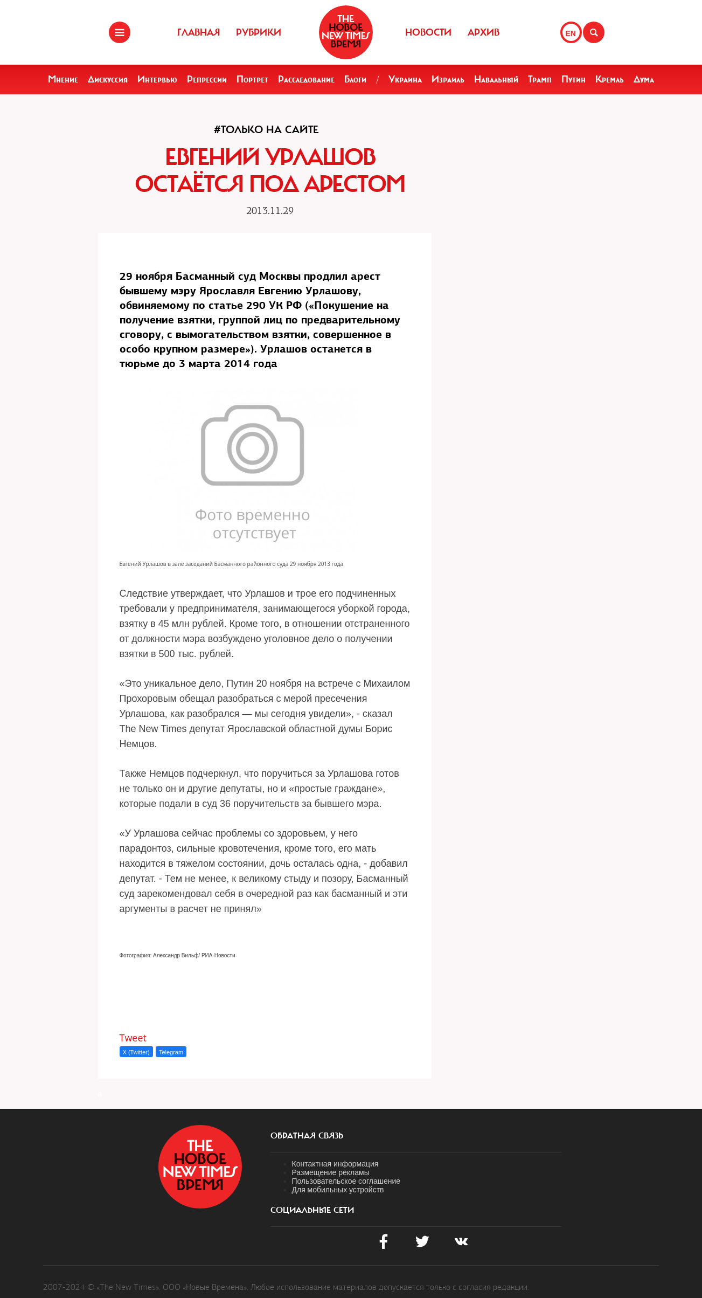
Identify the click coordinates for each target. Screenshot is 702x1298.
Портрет (252, 79)
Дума (644, 79)
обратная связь (306, 1135)
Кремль (609, 79)
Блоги (355, 79)
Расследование (306, 79)
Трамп (540, 79)
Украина (405, 79)
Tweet (133, 1037)
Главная (198, 32)
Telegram (171, 1052)
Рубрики (258, 32)
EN (571, 33)
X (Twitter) (136, 1052)
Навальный (496, 79)
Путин (573, 79)
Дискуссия (108, 79)
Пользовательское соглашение (346, 1181)
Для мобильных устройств (338, 1189)
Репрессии (207, 79)
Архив (483, 32)
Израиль (448, 79)
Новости (428, 32)
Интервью (157, 79)
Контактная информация (335, 1163)
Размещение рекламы (331, 1172)
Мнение (63, 79)
